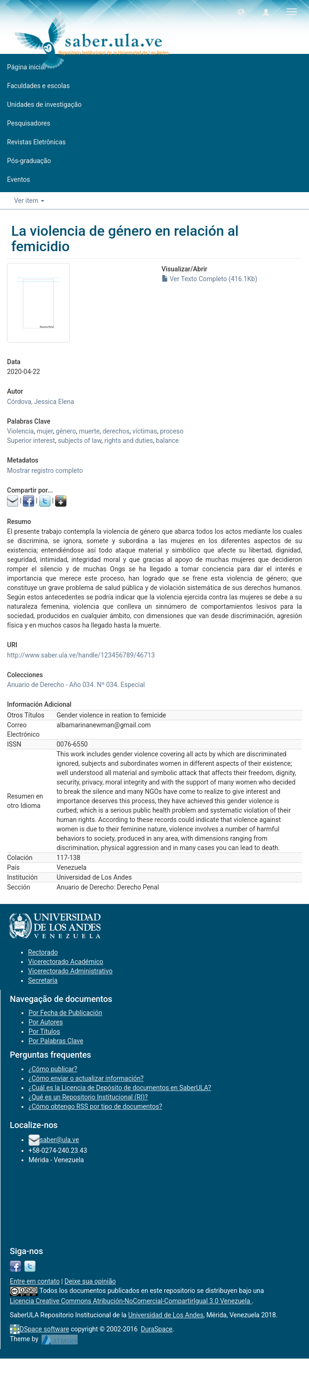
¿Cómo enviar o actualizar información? (86, 1078)
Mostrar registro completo (45, 470)
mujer (44, 431)
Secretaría (42, 980)
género (66, 431)
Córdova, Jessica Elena (40, 401)
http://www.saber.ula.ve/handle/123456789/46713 (81, 655)
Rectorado (43, 952)
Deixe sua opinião (90, 1281)
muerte (89, 431)
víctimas (144, 431)
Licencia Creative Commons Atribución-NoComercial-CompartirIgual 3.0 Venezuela (131, 1301)
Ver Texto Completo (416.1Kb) (210, 279)
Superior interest (31, 440)
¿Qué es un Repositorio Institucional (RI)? (88, 1097)
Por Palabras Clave (56, 1041)
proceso (171, 431)
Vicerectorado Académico (65, 961)
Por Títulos (44, 1031)
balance (167, 440)
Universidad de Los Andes (165, 1315)
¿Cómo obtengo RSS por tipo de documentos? (95, 1106)
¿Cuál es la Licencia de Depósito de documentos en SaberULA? (120, 1087)
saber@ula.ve (59, 1139)
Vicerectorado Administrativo (70, 971)
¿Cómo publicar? (53, 1069)
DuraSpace (156, 1329)
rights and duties (128, 440)
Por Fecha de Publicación (65, 1012)
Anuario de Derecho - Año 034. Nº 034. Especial (76, 684)
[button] (241, 12)
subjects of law (79, 440)
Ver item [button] (29, 200)
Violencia (20, 431)
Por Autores (46, 1022)
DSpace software (44, 1329)
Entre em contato (35, 1281)
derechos (115, 431)
